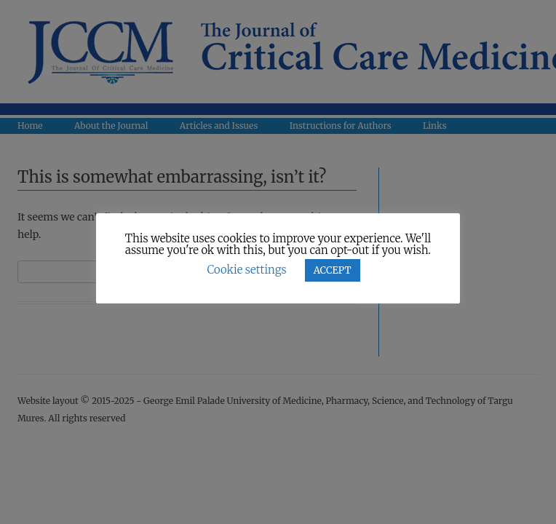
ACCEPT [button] (333, 270)
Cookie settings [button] (246, 270)
